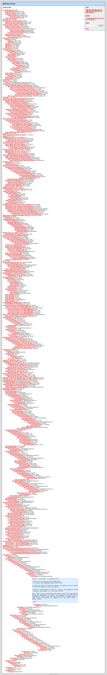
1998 (92, 10)
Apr (93, 18)
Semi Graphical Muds (8, 389)
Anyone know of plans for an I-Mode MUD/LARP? (16, 305)
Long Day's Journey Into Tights (11, 360)
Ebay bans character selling (10, 502)
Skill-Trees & (6, 38)
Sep (87, 19)
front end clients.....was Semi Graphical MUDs (17, 544)
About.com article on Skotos (10, 24)
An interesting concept (9, 380)
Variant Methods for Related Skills (12, 302)
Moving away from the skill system (12, 20)
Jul (100, 18)
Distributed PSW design (9, 219)
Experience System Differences (11, 165)
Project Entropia (7, 317)
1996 (87, 10)
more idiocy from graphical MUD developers (14, 98)
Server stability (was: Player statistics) (13, 118)
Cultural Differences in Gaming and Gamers (14, 384)
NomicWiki (6, 97)
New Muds (5, 133)
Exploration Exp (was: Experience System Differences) (17, 204)
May (96, 18)
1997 (90, 10)
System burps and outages (10, 388)
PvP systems (18, 564)
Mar (91, 18)
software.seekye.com (53, 674)
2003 (90, 11)
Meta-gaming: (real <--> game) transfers (13, 545)
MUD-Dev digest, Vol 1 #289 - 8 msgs (12, 361)
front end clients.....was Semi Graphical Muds (15, 541)
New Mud (5, 136)
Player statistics (7, 49)
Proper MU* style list (8, 10)
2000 (98, 10)
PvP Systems (6, 554)
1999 (95, 10)
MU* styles (6, 19)
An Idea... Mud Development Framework (13, 100)
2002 (87, 11)
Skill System (6, 349)
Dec (94, 19)
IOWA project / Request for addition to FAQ (14, 235)
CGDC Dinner (6, 79)
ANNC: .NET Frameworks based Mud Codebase (15, 155)
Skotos (5, 81)
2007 (101, 11)
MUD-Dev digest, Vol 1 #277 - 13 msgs (13, 137)
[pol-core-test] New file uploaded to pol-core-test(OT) (22, 550)
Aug (102, 18)
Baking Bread (6, 216)
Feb (89, 18)
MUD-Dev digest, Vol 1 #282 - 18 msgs (13, 232)
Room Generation (7, 277)
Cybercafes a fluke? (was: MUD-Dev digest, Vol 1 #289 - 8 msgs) (20, 377)
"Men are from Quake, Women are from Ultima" (15, 83)
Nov (91, 19)
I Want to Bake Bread (8, 191)
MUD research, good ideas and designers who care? (17, 215)
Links (87, 28)
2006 (98, 11)
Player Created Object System (11, 262)
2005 (95, 11)
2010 (92, 12)
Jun (98, 18)
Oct (89, 19)
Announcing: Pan (7, 161)
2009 (90, 12)
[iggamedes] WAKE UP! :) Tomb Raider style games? (17, 381)
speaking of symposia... (9, 187)
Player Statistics (9, 77)
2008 (87, 12)
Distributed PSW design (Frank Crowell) (13, 270)
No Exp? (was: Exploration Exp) (11, 236)
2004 (92, 11)
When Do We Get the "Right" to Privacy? (13, 373)
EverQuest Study (7, 546)
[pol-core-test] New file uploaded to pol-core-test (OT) (17, 548)
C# (3, 261)
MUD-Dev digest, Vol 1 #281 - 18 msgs (13, 188)
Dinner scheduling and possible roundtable (14, 134)
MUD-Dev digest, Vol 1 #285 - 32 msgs (13, 337)
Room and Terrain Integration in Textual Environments (17, 314)
